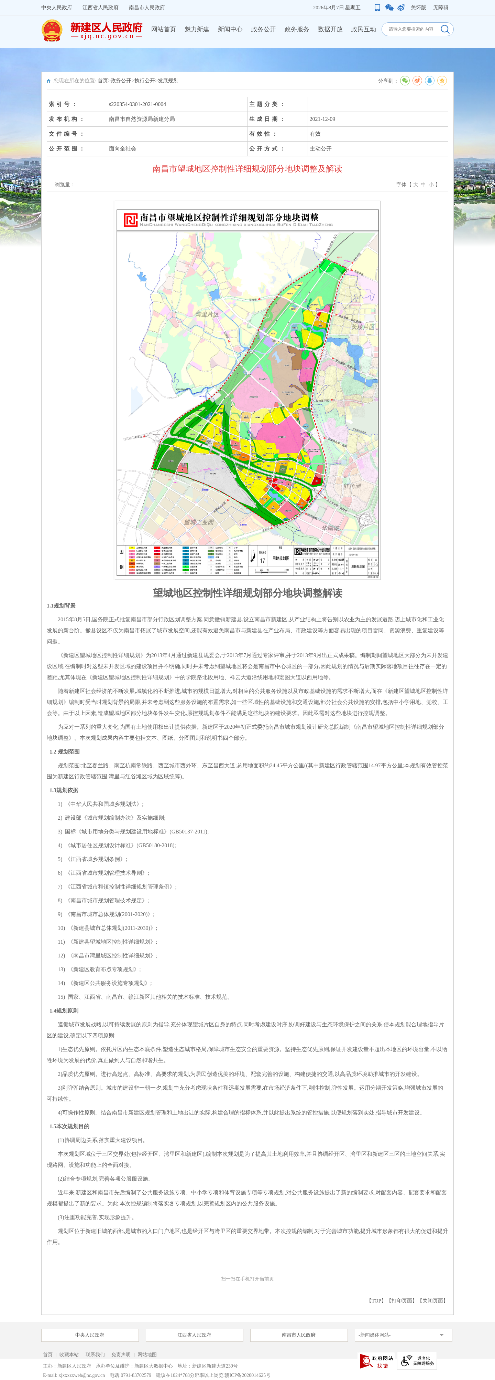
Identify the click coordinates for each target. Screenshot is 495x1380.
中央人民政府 (56, 7)
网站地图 (147, 1354)
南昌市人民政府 (147, 7)
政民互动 (363, 29)
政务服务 (297, 29)
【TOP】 (376, 1301)
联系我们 (95, 1354)
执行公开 (144, 80)
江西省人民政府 (100, 7)
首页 (103, 80)
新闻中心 (230, 29)
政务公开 (263, 29)
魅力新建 (197, 29)
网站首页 (163, 29)
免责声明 (121, 1354)
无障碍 (441, 7)
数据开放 (330, 29)
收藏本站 (69, 1354)
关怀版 (418, 7)
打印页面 (402, 1301)
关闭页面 (432, 1301)
